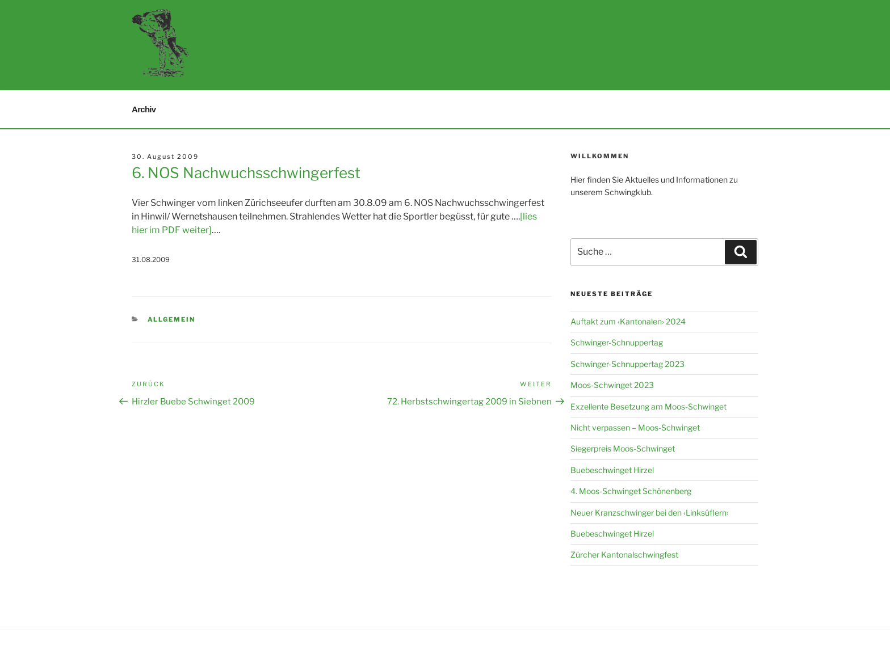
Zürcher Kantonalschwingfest (624, 554)
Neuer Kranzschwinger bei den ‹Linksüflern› (649, 512)
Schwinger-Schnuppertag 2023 (627, 364)
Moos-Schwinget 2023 (612, 385)
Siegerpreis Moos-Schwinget (622, 448)
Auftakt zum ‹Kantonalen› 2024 (628, 321)
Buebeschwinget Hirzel (612, 470)
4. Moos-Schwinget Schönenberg (630, 491)
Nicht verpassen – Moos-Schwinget (635, 427)
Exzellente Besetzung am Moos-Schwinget (648, 406)
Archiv (144, 109)
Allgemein (172, 319)
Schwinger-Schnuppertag (616, 342)
